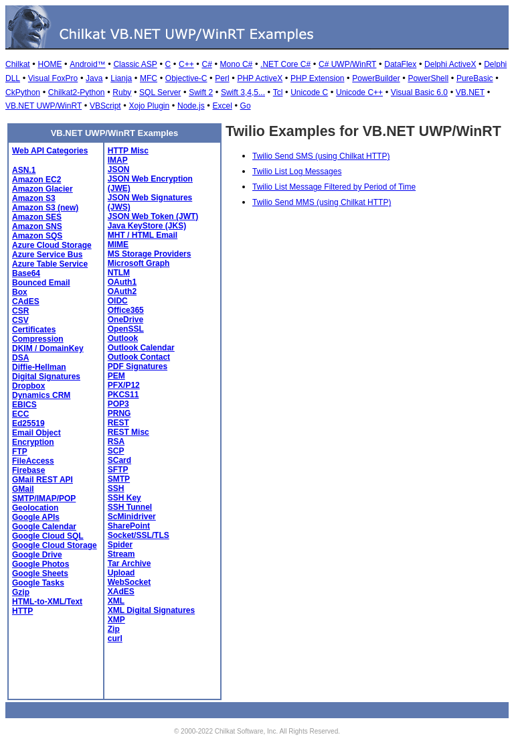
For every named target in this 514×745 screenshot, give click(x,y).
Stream (121, 554)
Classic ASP (135, 64)
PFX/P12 (124, 385)
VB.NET (470, 92)
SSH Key (124, 497)
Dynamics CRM (41, 395)
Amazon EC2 (36, 179)
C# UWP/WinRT (347, 64)
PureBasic (474, 78)
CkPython (22, 92)
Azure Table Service (50, 264)
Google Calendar (44, 526)
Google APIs (36, 517)
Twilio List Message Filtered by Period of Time (334, 187)
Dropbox (28, 386)
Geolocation (35, 508)
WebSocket (129, 582)
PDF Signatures (137, 366)
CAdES (25, 301)
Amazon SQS (37, 236)
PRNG (119, 413)
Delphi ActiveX (450, 64)
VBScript (105, 106)
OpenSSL (126, 329)
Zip (114, 629)
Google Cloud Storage (54, 545)
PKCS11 (123, 394)
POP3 (118, 404)
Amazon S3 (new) (45, 207)
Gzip (20, 592)
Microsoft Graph (139, 263)
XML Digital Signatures (151, 610)
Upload (121, 573)
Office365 (126, 310)
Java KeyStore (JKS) (147, 225)
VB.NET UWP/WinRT (43, 106)
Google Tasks (38, 583)
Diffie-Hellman (39, 367)
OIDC (118, 301)
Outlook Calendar (141, 347)
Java (94, 78)
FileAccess (33, 461)
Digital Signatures (46, 376)
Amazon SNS (37, 226)
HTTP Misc (128, 150)
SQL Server (160, 92)
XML (116, 601)
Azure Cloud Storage (52, 245)
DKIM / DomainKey (48, 348)
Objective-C (186, 78)
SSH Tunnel (130, 507)
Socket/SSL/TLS (138, 535)
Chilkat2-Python (76, 92)
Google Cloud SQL (48, 536)
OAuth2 (122, 291)
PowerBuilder (376, 78)
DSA (20, 357)
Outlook (123, 338)
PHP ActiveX (259, 78)
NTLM (119, 272)
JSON (119, 169)
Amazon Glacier (42, 189)
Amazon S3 (34, 198)
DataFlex (400, 64)
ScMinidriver (132, 516)
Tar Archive (129, 563)
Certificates (34, 329)
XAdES (121, 591)
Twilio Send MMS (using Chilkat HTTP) (321, 202)
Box (19, 292)
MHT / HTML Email (142, 235)
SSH (116, 488)
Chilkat (17, 64)
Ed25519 (28, 423)
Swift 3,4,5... (243, 92)
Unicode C (309, 92)
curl (115, 638)
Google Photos (40, 564)
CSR (20, 311)
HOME (49, 64)
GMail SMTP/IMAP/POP (44, 493)
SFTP (118, 469)
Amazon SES (37, 217)
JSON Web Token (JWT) (153, 216)
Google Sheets (40, 573)
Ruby (121, 92)
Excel (222, 106)
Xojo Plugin (148, 106)
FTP (19, 451)
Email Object (36, 432)
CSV (20, 320)
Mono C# (236, 64)
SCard (119, 460)
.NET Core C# (285, 64)
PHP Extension (317, 78)
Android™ (87, 64)
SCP (116, 451)
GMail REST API (42, 479)
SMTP (119, 479)
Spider (120, 544)
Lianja (121, 78)
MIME (118, 244)
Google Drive (37, 554)
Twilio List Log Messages (296, 171)
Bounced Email (41, 282)
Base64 (26, 273)
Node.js (191, 106)
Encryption (33, 442)
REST (118, 422)
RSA (116, 441)
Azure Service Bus (47, 254)
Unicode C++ (359, 92)
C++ (186, 64)
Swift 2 (201, 92)
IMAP (118, 160)
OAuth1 (122, 282)
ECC (20, 414)
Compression (38, 339)
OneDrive (125, 319)
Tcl (278, 92)
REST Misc (128, 432)
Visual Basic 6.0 (419, 92)
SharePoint (129, 526)
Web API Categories (50, 150)
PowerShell (428, 78)
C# (206, 64)
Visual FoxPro (53, 78)
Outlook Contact (139, 357)
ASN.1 (23, 170)
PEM (116, 376)
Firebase (28, 470)
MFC (148, 78)
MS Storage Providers (149, 254)
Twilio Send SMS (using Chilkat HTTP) (321, 156)
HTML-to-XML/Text (47, 601)
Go (245, 106)
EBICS (24, 404)
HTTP (22, 611)
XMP (116, 619)
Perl (222, 78)
